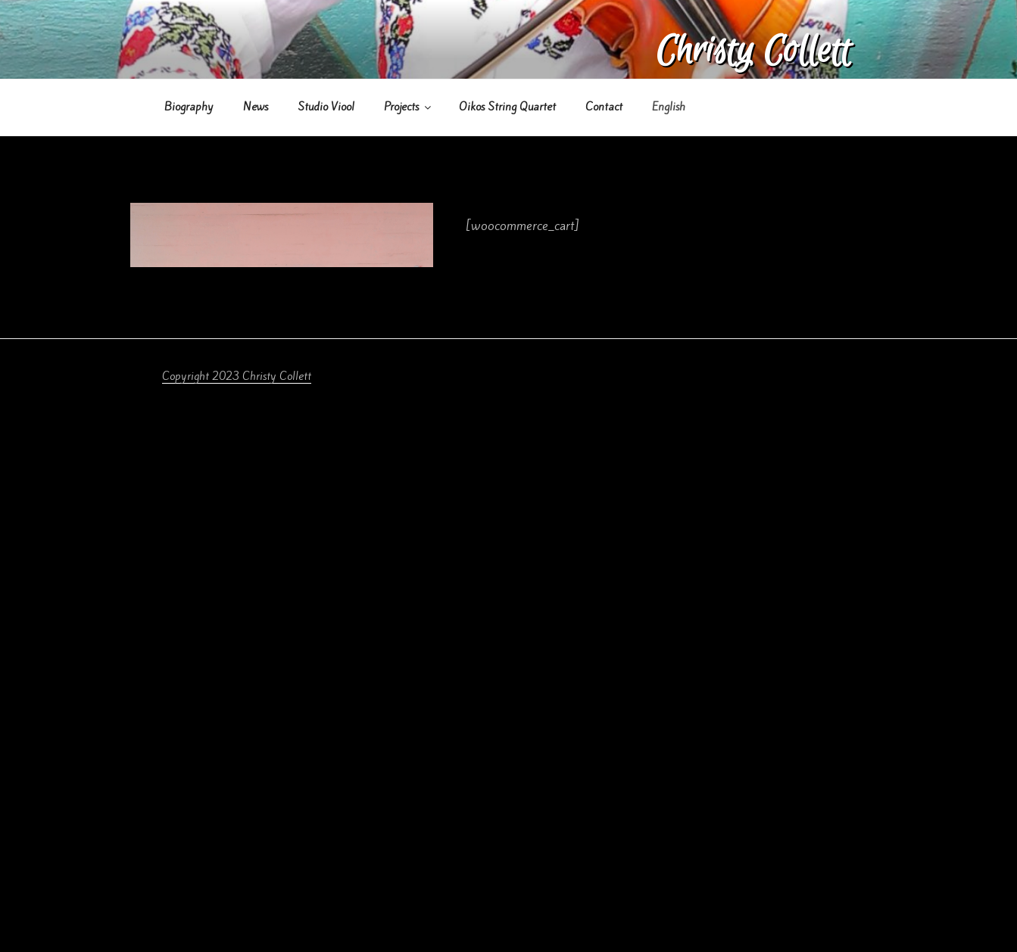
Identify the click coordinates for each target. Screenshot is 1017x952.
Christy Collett (753, 51)
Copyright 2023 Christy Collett (236, 376)
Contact (603, 106)
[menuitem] (669, 107)
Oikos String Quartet (507, 106)
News (255, 106)
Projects (408, 106)
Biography (189, 106)
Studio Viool (326, 106)
